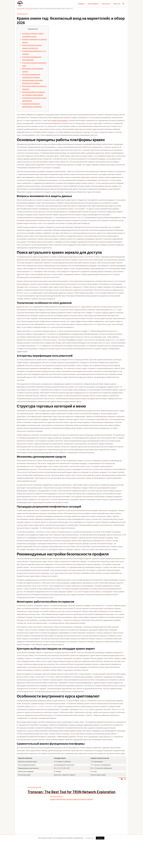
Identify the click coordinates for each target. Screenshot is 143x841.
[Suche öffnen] (123, 3)
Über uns (117, 4)
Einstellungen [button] (90, 838)
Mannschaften (93, 4)
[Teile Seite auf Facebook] (121, 779)
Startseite (19, 8)
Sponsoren (106, 4)
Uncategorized (28, 8)
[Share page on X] (124, 779)
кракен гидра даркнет (60, 120)
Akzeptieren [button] (100, 838)
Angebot (81, 4)
